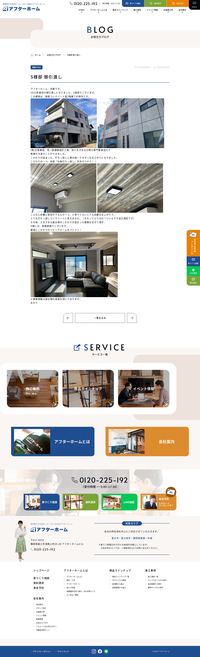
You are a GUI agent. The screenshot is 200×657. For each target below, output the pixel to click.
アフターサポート (73, 584)
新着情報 (39, 619)
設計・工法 (71, 580)
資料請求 (38, 583)
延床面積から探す (155, 584)
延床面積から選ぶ (119, 587)
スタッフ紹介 (41, 608)
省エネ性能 (71, 587)
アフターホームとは (74, 576)
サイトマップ (63, 651)
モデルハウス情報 (119, 580)
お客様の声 (40, 612)
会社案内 (39, 604)
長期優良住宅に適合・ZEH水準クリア (81, 591)
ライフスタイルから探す (157, 580)
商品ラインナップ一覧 (120, 576)
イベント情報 (41, 615)
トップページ (41, 570)
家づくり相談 (41, 578)
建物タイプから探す (155, 587)
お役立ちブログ (42, 623)
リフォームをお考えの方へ (46, 626)
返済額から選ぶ (118, 584)
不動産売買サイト (43, 630)
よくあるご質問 (72, 595)
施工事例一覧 (153, 576)
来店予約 (38, 587)
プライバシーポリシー (42, 651)
